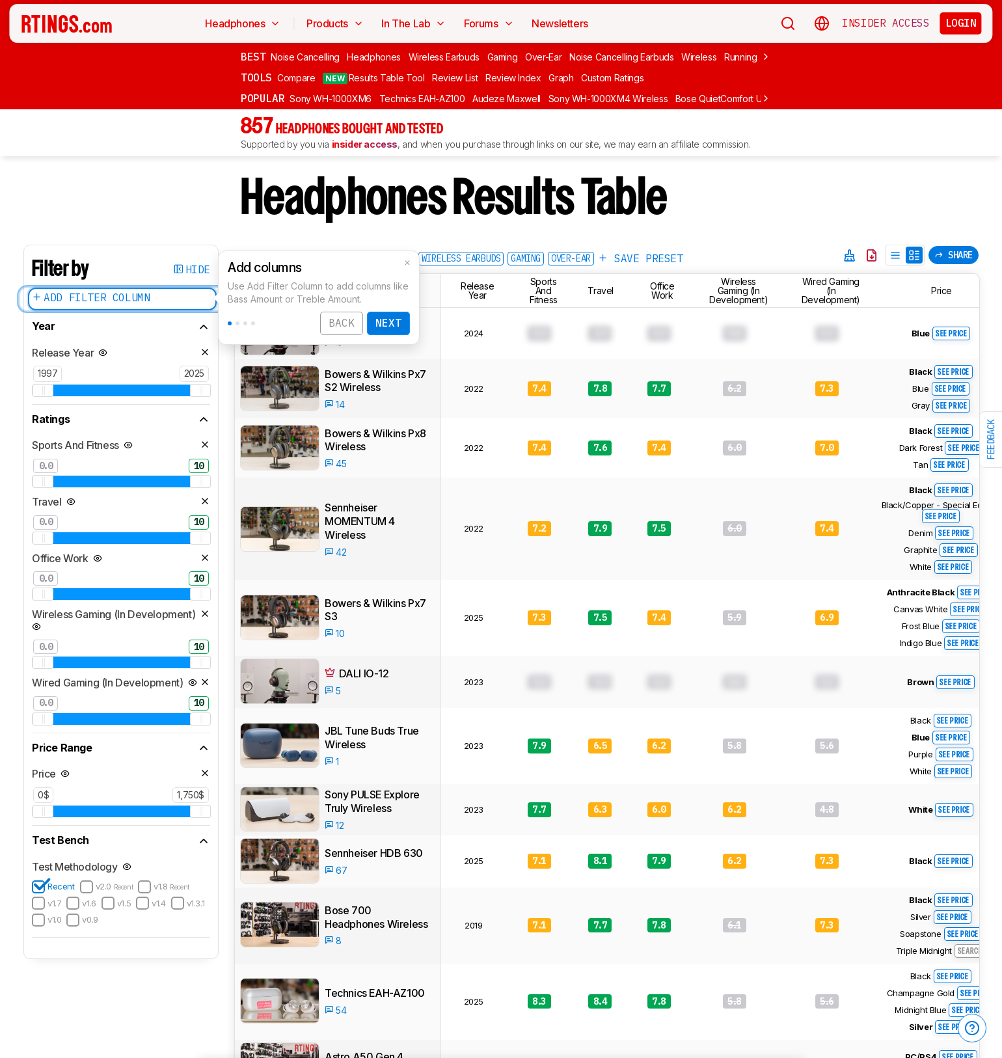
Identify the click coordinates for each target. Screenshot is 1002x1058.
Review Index (513, 77)
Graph (560, 77)
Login (961, 22)
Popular (262, 98)
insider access (365, 144)
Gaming (502, 56)
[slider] (43, 390)
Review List (455, 77)
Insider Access (885, 23)
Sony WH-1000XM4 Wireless (608, 98)
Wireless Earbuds (444, 56)
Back (342, 325)
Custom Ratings (612, 77)
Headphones (374, 56)
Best (253, 56)
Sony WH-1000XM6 (331, 98)
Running (740, 56)
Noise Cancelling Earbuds (621, 56)
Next (388, 325)
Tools (256, 77)
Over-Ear (543, 56)
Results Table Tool (373, 78)
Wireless (698, 56)
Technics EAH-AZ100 (422, 98)
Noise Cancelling (305, 56)
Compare (296, 77)
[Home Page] (67, 23)
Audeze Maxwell (506, 98)
